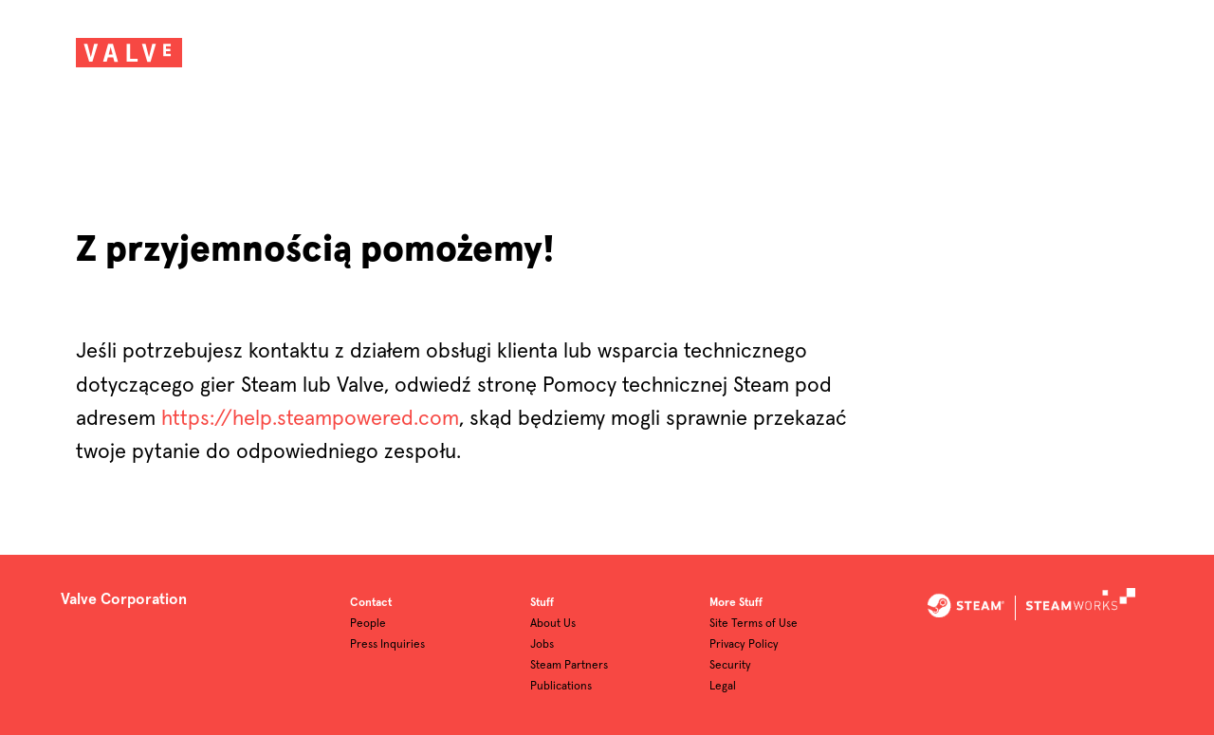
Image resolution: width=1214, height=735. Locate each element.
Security (730, 665)
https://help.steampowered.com (310, 419)
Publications (561, 686)
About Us (553, 624)
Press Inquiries (387, 645)
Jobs (542, 645)
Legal (722, 686)
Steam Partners (569, 665)
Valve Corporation (124, 599)
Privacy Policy (744, 645)
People (368, 624)
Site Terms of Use (753, 624)
